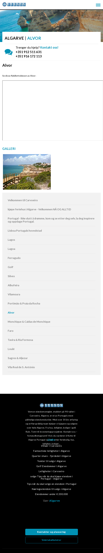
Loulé (11, 349)
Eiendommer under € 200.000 (51, 494)
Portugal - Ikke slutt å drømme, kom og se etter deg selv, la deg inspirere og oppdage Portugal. (51, 220)
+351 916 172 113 (29, 56)
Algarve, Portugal (51, 516)
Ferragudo (14, 258)
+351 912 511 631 (29, 52)
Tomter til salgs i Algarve (51, 461)
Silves (11, 276)
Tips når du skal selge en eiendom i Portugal (51, 484)
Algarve (54, 500)
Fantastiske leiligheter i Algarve (51, 451)
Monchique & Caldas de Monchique (29, 321)
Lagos (11, 239)
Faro (10, 330)
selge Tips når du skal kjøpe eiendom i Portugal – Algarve (51, 477)
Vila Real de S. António (21, 367)
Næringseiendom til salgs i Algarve (51, 489)
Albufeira (13, 285)
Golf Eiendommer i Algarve (51, 466)
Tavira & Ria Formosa (20, 339)
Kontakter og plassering (51, 532)
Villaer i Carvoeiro (51, 446)
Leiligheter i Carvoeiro (51, 471)
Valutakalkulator (51, 540)
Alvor (11, 312)
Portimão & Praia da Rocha (24, 303)
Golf (10, 267)
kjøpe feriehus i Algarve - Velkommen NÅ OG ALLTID (39, 209)
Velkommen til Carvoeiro (23, 200)
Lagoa (11, 248)
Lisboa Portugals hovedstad (25, 230)
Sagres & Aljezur (18, 358)
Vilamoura (14, 294)
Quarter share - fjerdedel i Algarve (51, 456)
